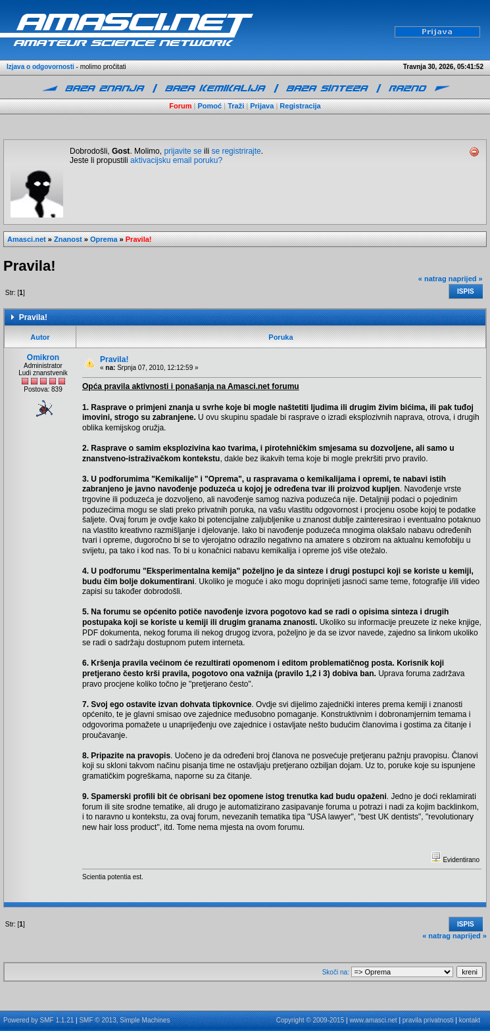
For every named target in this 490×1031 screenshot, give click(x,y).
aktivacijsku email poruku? (176, 160)
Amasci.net (26, 239)
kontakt (469, 1020)
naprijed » (466, 279)
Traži (236, 106)
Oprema (104, 239)
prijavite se (182, 151)
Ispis (465, 291)
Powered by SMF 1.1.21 (38, 1020)
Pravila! (139, 239)
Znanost (68, 239)
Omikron (43, 357)
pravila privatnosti (428, 1020)
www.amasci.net (373, 1020)
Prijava (262, 106)
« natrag (432, 279)
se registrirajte (235, 151)
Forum (180, 106)
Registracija (300, 106)
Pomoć (210, 106)
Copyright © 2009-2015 (310, 1020)
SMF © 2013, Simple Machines (124, 1020)
